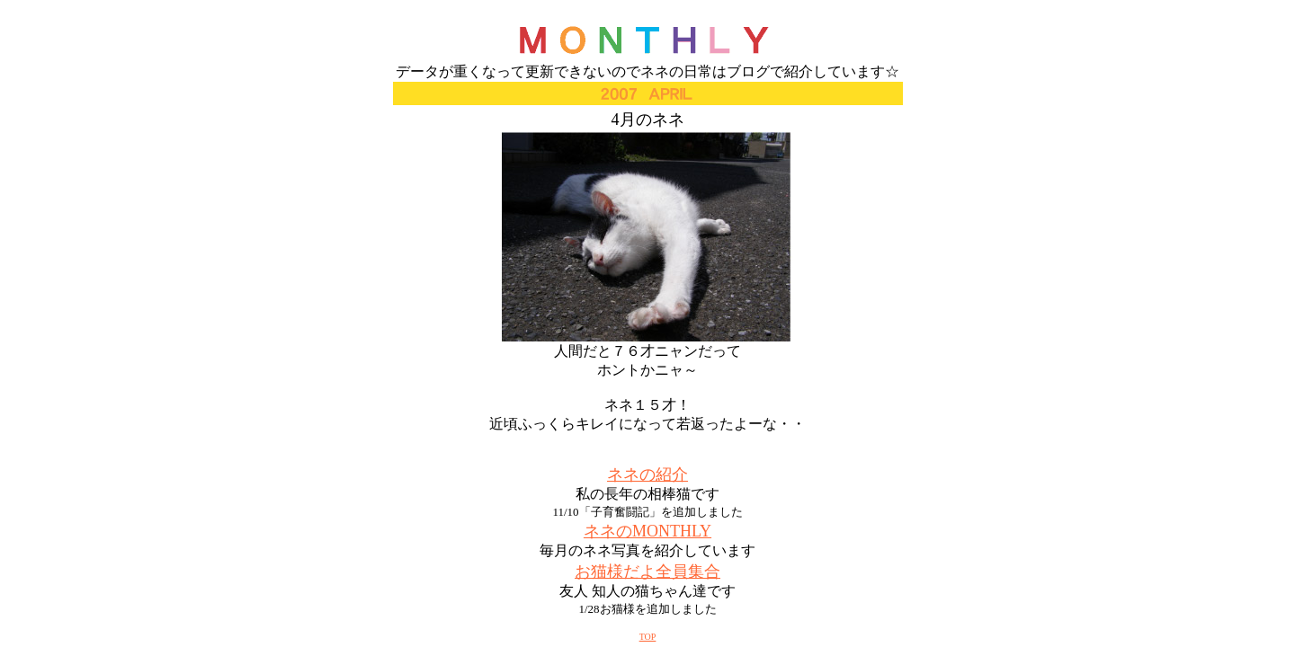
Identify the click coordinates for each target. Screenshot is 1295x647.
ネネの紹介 (647, 474)
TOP (647, 637)
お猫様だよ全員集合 (647, 572)
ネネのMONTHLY (647, 531)
